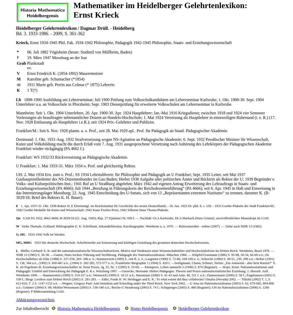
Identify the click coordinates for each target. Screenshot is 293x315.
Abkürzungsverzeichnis (35, 300)
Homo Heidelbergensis (149, 308)
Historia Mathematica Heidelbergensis (88, 308)
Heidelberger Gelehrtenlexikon (203, 308)
